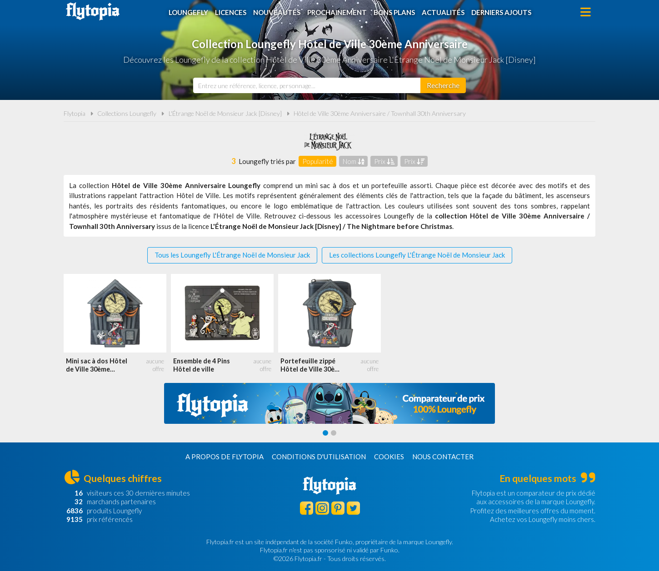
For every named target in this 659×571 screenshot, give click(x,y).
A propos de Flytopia (224, 456)
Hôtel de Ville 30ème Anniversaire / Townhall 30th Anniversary (380, 113)
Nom (353, 161)
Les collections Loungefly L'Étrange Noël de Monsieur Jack (417, 255)
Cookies (389, 456)
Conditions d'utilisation (319, 456)
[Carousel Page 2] (333, 433)
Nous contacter (443, 456)
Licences (230, 12)
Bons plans (394, 12)
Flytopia (93, 11)
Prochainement (337, 12)
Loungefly (188, 12)
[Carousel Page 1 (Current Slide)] (325, 433)
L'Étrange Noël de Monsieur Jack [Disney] (225, 113)
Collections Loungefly (126, 113)
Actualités (443, 12)
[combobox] (306, 85)
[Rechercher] (443, 85)
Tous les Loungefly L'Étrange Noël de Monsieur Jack (232, 255)
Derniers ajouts (501, 12)
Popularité (317, 161)
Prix (384, 161)
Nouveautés (276, 12)
